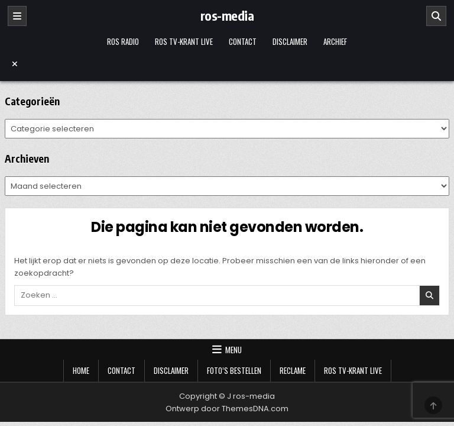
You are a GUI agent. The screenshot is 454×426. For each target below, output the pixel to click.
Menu (233, 350)
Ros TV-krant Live (184, 41)
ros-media (227, 15)
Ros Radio (123, 41)
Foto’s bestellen (234, 370)
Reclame (293, 370)
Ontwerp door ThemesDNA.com (227, 408)
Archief (335, 41)
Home (81, 370)
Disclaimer (290, 41)
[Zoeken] (436, 16)
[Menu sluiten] (227, 64)
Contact (243, 41)
